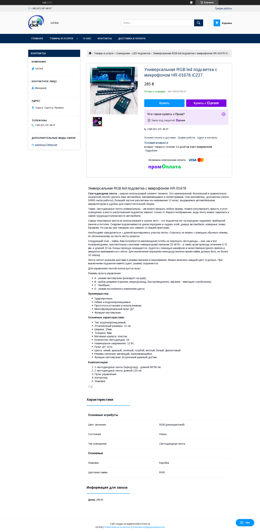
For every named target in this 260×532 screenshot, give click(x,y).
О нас (87, 38)
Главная (37, 38)
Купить (164, 103)
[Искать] (198, 22)
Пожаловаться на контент (117, 527)
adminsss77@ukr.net (46, 144)
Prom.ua (146, 524)
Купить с (206, 103)
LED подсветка (141, 53)
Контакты (105, 38)
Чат (245, 522)
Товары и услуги (61, 38)
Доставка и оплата (132, 38)
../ (91, 386)
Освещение (123, 53)
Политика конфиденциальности (148, 527)
